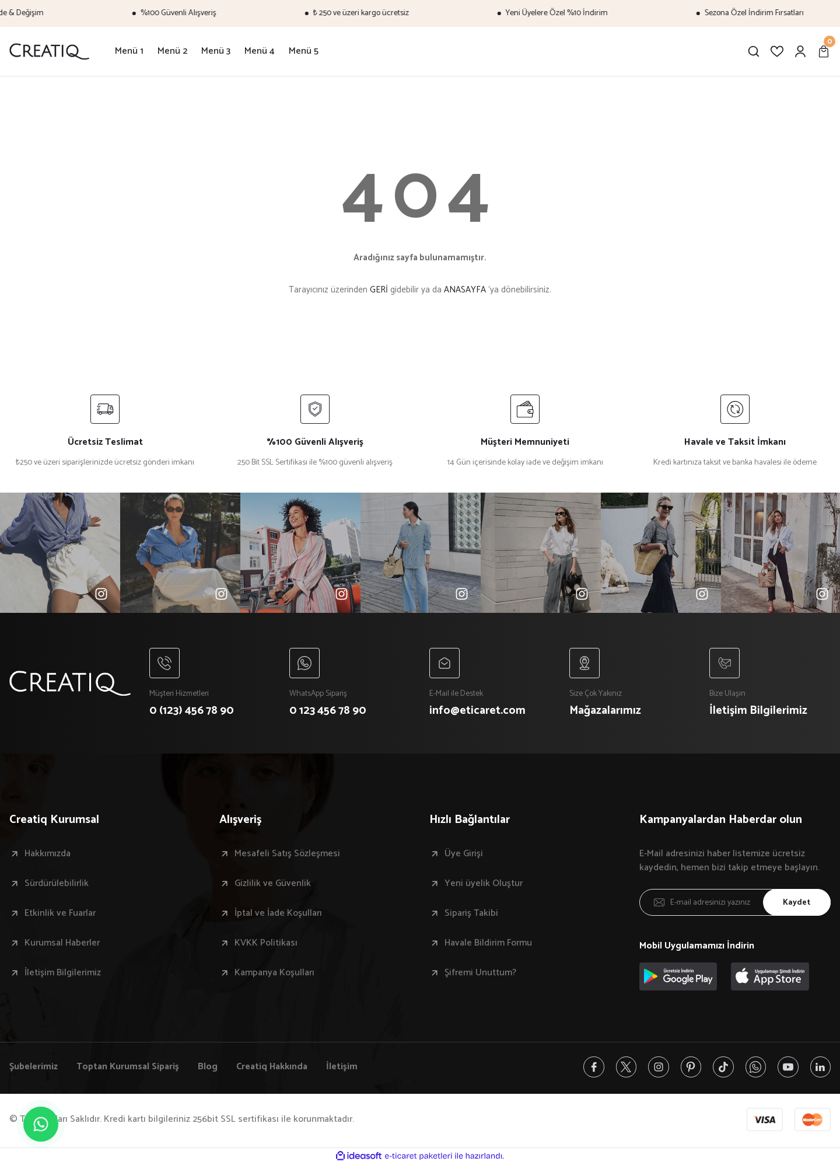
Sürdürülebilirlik (56, 884)
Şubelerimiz (33, 1068)
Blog (209, 1068)
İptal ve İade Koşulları (278, 914)
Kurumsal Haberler (62, 944)
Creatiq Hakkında (275, 1068)
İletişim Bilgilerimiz (62, 974)
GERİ (379, 289)
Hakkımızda (47, 854)
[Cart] (824, 51)
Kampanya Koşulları (274, 974)
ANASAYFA (465, 289)
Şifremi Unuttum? (480, 974)
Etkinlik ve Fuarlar (60, 914)
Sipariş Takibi (471, 914)
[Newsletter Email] (735, 903)
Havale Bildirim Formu (488, 944)
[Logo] (49, 51)
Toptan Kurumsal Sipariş (128, 1068)
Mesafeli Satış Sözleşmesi (287, 854)
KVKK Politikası (266, 944)
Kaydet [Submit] (796, 903)
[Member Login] (800, 51)
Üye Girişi (463, 854)
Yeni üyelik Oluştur (483, 884)
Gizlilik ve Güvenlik (273, 884)
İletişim (346, 1068)
